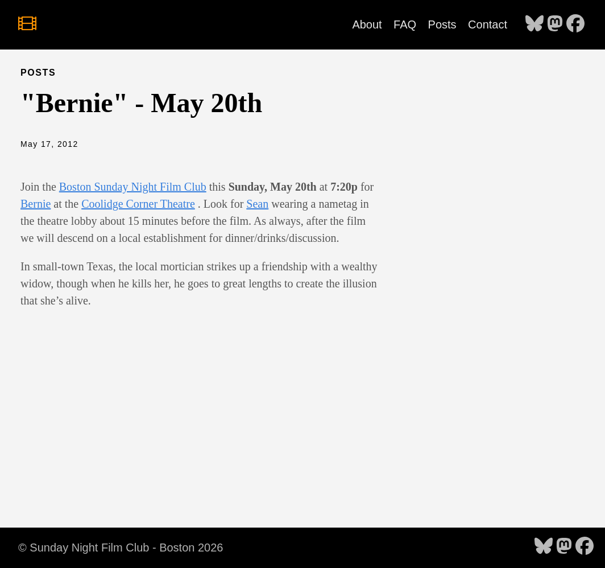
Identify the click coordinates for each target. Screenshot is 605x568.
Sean (257, 203)
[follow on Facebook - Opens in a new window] (575, 24)
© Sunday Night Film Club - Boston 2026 (120, 547)
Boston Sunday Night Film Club (132, 186)
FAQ (404, 24)
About (367, 24)
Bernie (35, 203)
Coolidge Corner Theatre (138, 203)
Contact (487, 24)
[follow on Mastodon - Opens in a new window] (555, 24)
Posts (442, 24)
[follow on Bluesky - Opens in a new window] (534, 24)
